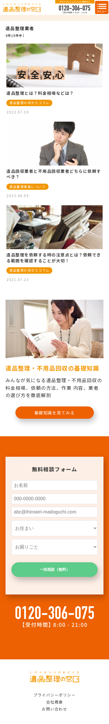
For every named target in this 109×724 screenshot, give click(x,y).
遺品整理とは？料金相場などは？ (40, 93)
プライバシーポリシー (54, 695)
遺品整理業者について (27, 186)
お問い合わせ (54, 709)
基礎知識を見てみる (54, 413)
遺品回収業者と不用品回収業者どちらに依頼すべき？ (53, 174)
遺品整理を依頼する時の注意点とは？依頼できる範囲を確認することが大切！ (53, 257)
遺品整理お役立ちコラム (29, 102)
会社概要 (54, 702)
